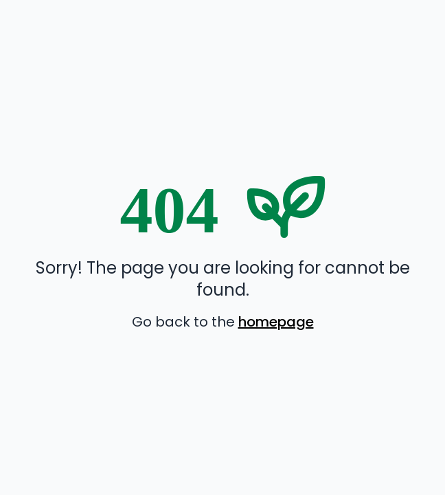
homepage (276, 321)
